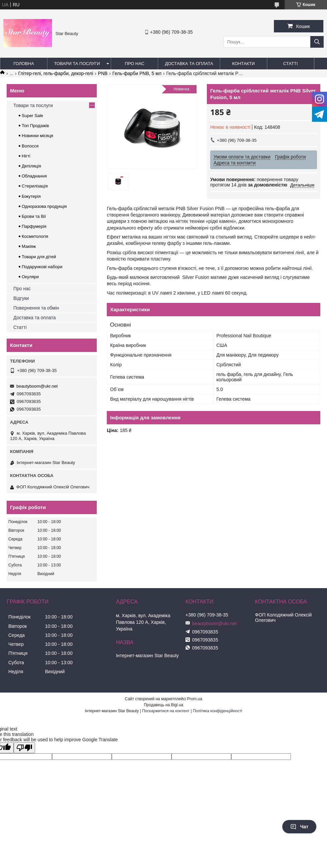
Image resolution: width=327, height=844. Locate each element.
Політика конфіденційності (217, 711)
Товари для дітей (39, 256)
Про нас (134, 63)
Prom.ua (194, 699)
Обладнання (34, 175)
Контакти (243, 63)
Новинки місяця (37, 135)
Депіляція (31, 165)
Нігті (26, 155)
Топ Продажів (35, 125)
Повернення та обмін (36, 308)
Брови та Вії (34, 216)
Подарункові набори (42, 266)
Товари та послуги (77, 63)
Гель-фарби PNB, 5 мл (136, 73)
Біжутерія (31, 196)
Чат (299, 827)
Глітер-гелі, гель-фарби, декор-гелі (55, 73)
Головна (23, 63)
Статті (290, 63)
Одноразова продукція (44, 206)
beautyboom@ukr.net (37, 386)
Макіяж (29, 246)
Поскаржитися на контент (166, 711)
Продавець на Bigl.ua (163, 705)
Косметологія (35, 236)
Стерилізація (35, 185)
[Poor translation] (24, 747)
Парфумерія (34, 226)
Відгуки (21, 298)
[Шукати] (317, 42)
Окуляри (30, 276)
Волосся (30, 145)
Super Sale (32, 115)
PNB (103, 73)
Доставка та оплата (189, 63)
